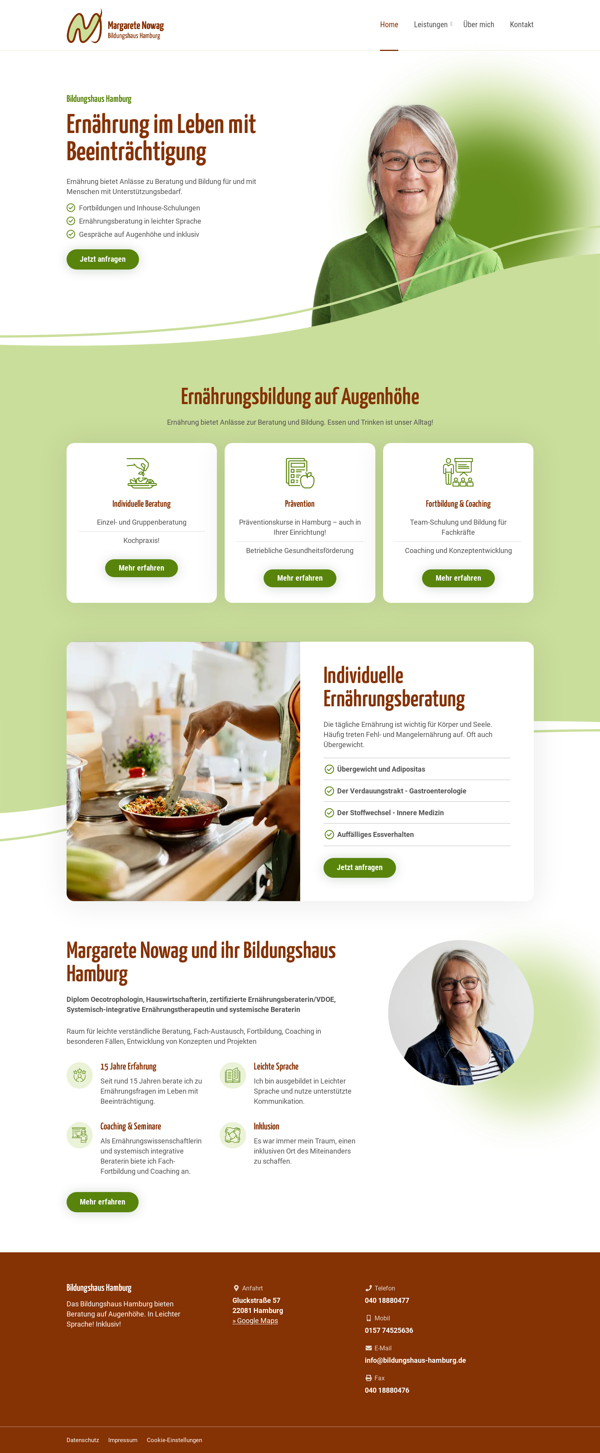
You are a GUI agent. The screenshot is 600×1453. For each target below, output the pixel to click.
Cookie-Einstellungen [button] (174, 1440)
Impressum (122, 1440)
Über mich (478, 24)
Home (389, 24)
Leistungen (431, 24)
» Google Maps (255, 1320)
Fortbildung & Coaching (458, 505)
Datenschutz (83, 1440)
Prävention (300, 505)
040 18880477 (387, 1300)
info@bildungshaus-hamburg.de (415, 1360)
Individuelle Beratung (142, 505)
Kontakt (522, 24)
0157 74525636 (389, 1330)
